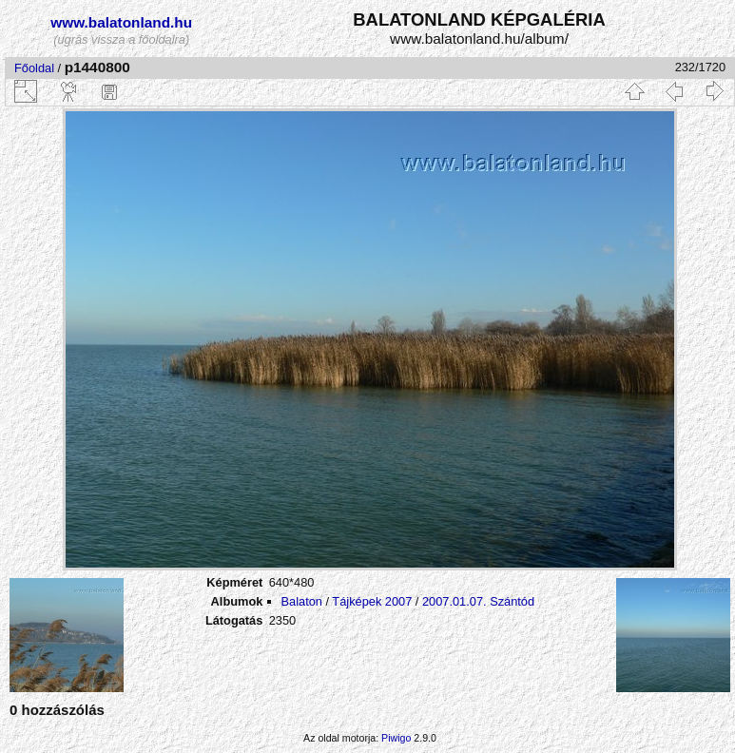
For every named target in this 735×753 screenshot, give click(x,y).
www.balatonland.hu (121, 22)
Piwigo (396, 737)
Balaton (301, 601)
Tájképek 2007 (372, 601)
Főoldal (34, 68)
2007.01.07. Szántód (478, 601)
